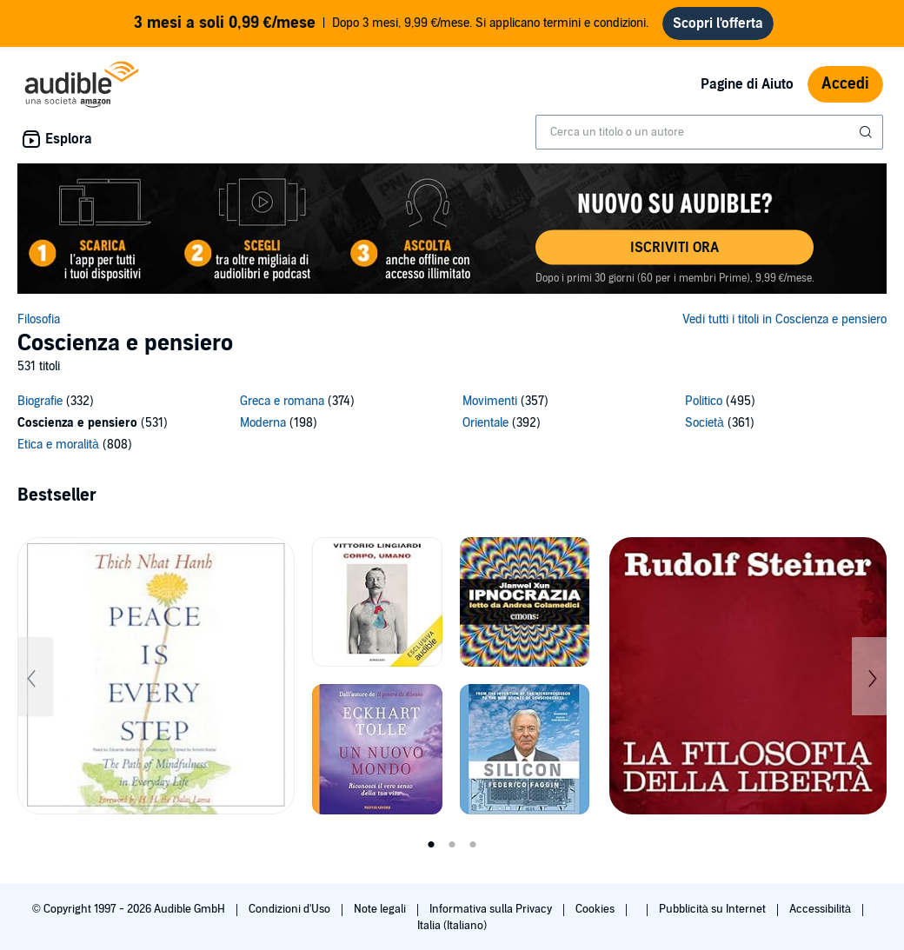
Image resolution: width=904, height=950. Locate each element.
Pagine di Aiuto (747, 84)
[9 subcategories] (452, 425)
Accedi (845, 84)
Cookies (596, 909)
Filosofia (38, 319)
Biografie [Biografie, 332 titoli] (40, 401)
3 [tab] (473, 845)
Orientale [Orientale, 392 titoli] (485, 422)
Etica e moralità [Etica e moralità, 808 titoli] (58, 444)
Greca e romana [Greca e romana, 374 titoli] (282, 401)
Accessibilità (821, 909)
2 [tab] (452, 845)
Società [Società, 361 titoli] (704, 422)
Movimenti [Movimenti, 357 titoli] (489, 401)
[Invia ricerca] (867, 132)
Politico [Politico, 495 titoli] (703, 401)
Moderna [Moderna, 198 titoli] (263, 422)
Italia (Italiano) (452, 926)
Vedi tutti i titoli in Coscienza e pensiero (784, 319)
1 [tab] (431, 845)
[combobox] (709, 132)
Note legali (381, 909)
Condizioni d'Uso (291, 909)
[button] (674, 247)
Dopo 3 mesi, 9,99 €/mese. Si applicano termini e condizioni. (391, 23)
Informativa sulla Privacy (492, 909)
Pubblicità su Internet (713, 909)
